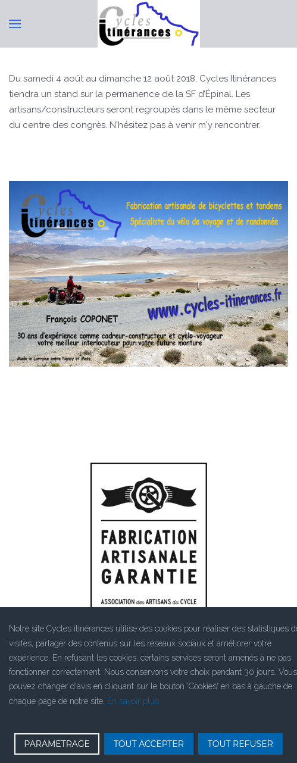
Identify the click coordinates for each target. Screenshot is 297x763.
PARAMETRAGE (57, 744)
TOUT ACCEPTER (149, 744)
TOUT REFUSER (240, 744)
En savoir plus (133, 701)
